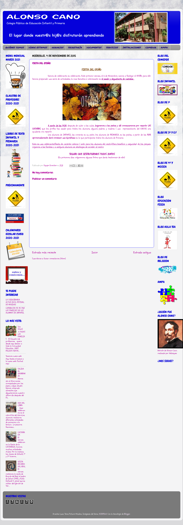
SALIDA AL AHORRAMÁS (21, 372)
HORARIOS (58, 47)
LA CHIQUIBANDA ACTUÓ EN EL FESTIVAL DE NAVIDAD (15, 302)
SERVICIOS (112, 47)
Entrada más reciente (44, 252)
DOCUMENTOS (94, 47)
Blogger (127, 514)
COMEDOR (150, 47)
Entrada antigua (142, 252)
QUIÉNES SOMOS (14, 47)
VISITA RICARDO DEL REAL (21, 464)
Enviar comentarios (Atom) (55, 258)
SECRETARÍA (75, 47)
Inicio (95, 252)
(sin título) (20, 327)
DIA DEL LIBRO (21, 404)
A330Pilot (103, 514)
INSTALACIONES (132, 47)
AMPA (164, 47)
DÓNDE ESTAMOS (38, 47)
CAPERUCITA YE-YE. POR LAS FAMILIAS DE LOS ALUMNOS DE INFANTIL (15, 310)
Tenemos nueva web (14, 356)
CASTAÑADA (21, 433)
